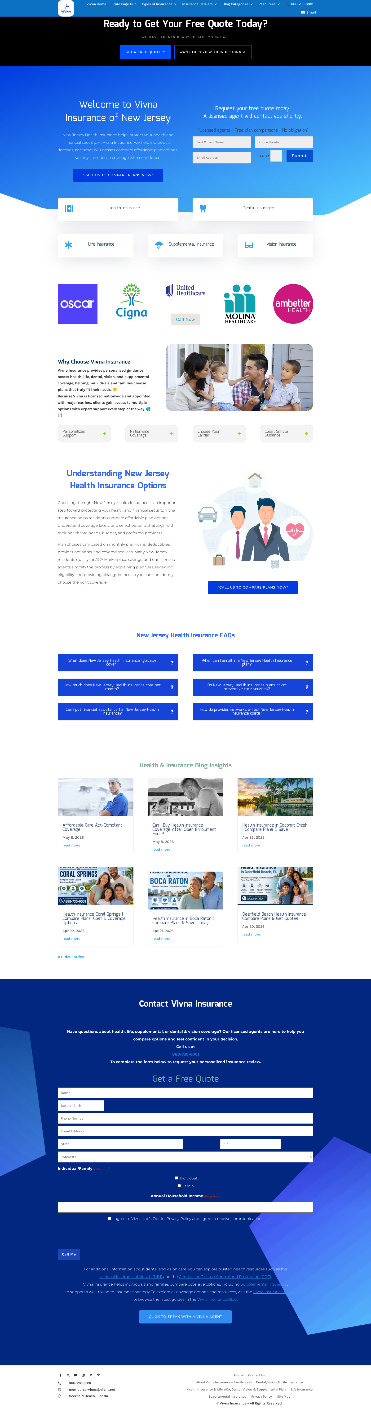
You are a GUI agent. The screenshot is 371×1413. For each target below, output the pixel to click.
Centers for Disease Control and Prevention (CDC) (225, 1276)
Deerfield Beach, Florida (89, 1396)
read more (71, 845)
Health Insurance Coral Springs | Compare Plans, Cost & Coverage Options (94, 918)
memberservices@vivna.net (92, 1389)
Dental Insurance (258, 208)
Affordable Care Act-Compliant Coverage (92, 827)
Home (238, 1375)
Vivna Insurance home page (279, 1292)
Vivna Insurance (233, 1403)
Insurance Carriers (197, 4)
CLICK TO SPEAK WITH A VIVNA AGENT (185, 1316)
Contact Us (256, 1375)
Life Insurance (101, 244)
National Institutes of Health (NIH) (131, 1276)
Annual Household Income (185, 1196)
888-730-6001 (185, 1054)
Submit (300, 155)
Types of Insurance (157, 4)
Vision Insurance (281, 244)
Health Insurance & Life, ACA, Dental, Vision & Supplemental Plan (236, 1389)
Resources (267, 4)
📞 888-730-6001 (299, 4)
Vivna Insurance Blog (217, 1299)
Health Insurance (124, 208)
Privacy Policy (261, 1397)
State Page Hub (124, 4)
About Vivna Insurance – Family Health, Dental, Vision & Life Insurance (249, 1382)
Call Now (185, 319)
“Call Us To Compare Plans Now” (118, 175)
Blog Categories (236, 4)
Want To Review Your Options (211, 52)
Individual (188, 1178)
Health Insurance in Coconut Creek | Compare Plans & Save (274, 827)
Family (188, 1186)
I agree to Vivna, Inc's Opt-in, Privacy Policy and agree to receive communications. (188, 1218)
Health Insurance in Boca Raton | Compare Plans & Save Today (183, 920)
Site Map (283, 1397)
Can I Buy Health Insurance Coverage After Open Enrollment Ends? (184, 829)
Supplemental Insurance (191, 244)
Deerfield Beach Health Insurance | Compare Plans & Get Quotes (275, 916)
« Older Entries (71, 956)
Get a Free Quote (143, 52)
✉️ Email (308, 12)
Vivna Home (96, 4)
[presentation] (185, 1234)
